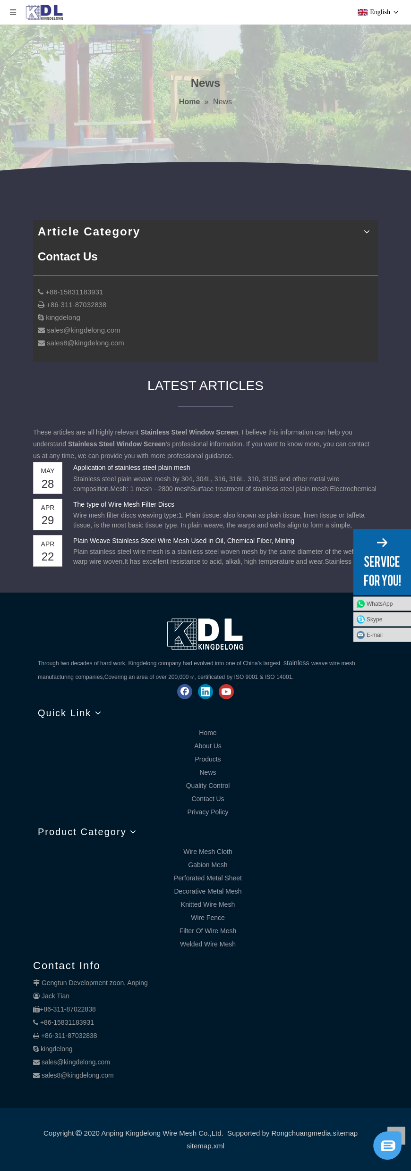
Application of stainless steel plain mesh (131, 467)
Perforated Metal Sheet (208, 878)
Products (208, 759)
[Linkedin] (205, 691)
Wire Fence (208, 917)
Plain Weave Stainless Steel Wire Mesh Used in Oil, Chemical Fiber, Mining (183, 540)
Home (207, 732)
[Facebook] (184, 691)
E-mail (375, 635)
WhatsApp (380, 604)
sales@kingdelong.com (76, 1062)
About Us (208, 746)
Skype (374, 619)
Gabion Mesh (207, 865)
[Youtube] (226, 691)
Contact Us (207, 799)
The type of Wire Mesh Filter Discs (123, 504)
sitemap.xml (205, 1146)
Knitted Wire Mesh (208, 904)
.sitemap (344, 1133)
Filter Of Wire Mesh (208, 931)
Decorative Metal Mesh (207, 891)
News (207, 772)
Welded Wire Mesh (208, 944)
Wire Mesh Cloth (207, 851)
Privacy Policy (207, 812)
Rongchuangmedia (301, 1133)
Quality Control (208, 785)
